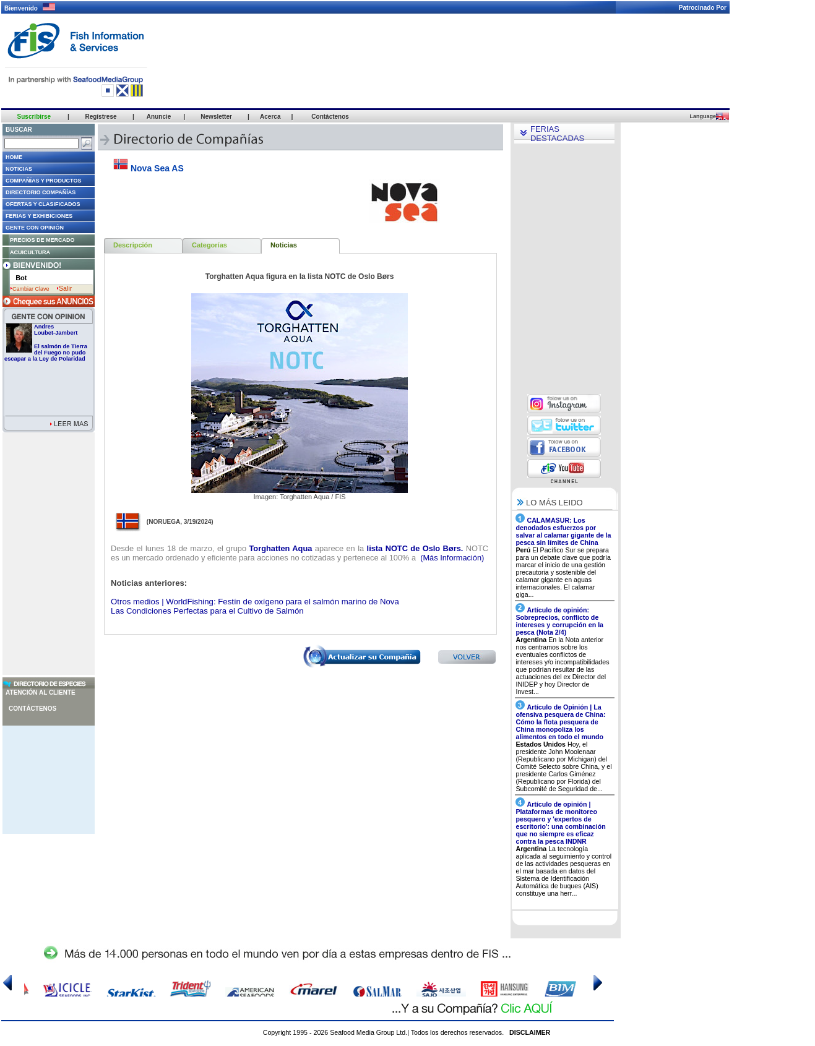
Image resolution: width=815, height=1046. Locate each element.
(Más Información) (451, 557)
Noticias (283, 245)
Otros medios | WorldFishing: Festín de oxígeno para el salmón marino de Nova (255, 601)
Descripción (132, 245)
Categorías (209, 245)
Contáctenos (32, 708)
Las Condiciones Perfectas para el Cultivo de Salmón (207, 610)
